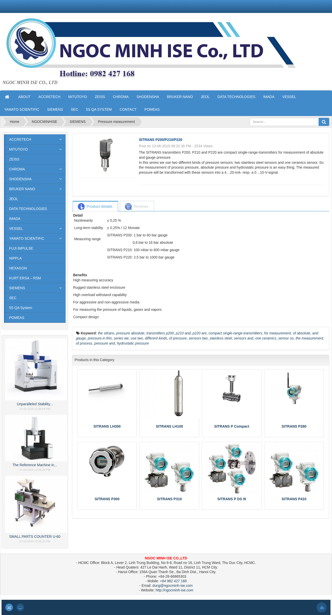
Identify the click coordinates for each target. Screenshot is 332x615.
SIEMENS (17, 288)
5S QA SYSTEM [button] (99, 109)
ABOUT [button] (24, 97)
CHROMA (17, 169)
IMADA (14, 219)
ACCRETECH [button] (49, 97)
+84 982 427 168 (173, 581)
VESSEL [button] (289, 97)
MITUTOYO (18, 149)
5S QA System (20, 308)
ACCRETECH (20, 139)
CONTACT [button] (128, 109)
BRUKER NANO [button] (180, 97)
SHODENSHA (20, 179)
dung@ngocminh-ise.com (172, 586)
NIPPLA (15, 258)
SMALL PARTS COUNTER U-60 (34, 537)
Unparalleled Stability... (35, 404)
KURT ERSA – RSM (25, 278)
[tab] (95, 207)
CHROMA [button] (120, 97)
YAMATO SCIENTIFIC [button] (21, 109)
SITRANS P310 (169, 499)
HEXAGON (18, 268)
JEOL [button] (205, 97)
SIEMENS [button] (55, 109)
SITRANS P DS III (231, 499)
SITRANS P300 (107, 499)
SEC (12, 298)
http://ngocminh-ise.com (174, 590)
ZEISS (14, 159)
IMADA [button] (268, 97)
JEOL (13, 199)
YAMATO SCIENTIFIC (26, 238)
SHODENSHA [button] (148, 97)
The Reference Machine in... (34, 465)
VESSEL (16, 228)
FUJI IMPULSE (21, 248)
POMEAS (16, 318)
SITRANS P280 (294, 426)
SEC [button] (74, 109)
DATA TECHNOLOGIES (28, 209)
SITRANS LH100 (169, 426)
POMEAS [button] (152, 109)
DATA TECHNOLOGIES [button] (236, 97)
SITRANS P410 (294, 499)
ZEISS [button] (100, 97)
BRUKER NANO (22, 189)
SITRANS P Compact (231, 426)
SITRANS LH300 (107, 426)
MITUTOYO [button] (77, 97)
